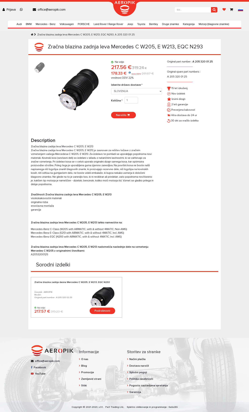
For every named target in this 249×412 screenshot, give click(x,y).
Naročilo (123, 115)
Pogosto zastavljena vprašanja (148, 385)
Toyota (141, 24)
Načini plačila (137, 359)
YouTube (38, 373)
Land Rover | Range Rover (108, 24)
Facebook (38, 367)
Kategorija (189, 24)
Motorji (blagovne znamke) (214, 24)
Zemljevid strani (91, 379)
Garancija (135, 392)
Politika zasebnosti (141, 379)
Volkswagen (67, 24)
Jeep (130, 24)
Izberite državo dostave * (126, 85)
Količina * (117, 100)
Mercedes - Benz (46, 24)
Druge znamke (170, 24)
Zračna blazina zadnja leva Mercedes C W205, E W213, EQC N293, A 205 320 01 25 (86, 34)
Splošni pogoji (138, 372)
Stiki (84, 385)
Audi (19, 24)
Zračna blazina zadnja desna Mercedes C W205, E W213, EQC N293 (72, 282)
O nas (84, 359)
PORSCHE (84, 24)
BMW (29, 24)
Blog (84, 365)
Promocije (87, 372)
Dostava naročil (139, 365)
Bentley (153, 24)
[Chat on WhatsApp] (22, 10)
